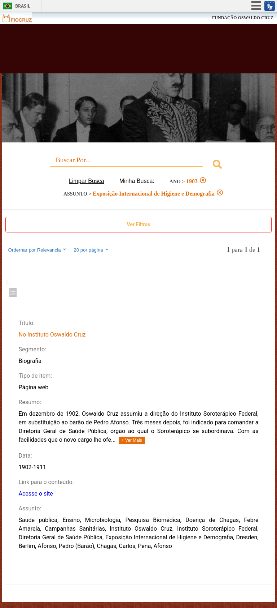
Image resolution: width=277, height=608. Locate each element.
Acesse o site (36, 493)
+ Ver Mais (132, 440)
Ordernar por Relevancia (37, 250)
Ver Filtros (138, 224)
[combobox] (138, 165)
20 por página (91, 250)
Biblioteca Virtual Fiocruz (121, 51)
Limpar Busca (86, 181)
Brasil (22, 6)
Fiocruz (21, 18)
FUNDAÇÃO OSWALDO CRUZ (242, 17)
